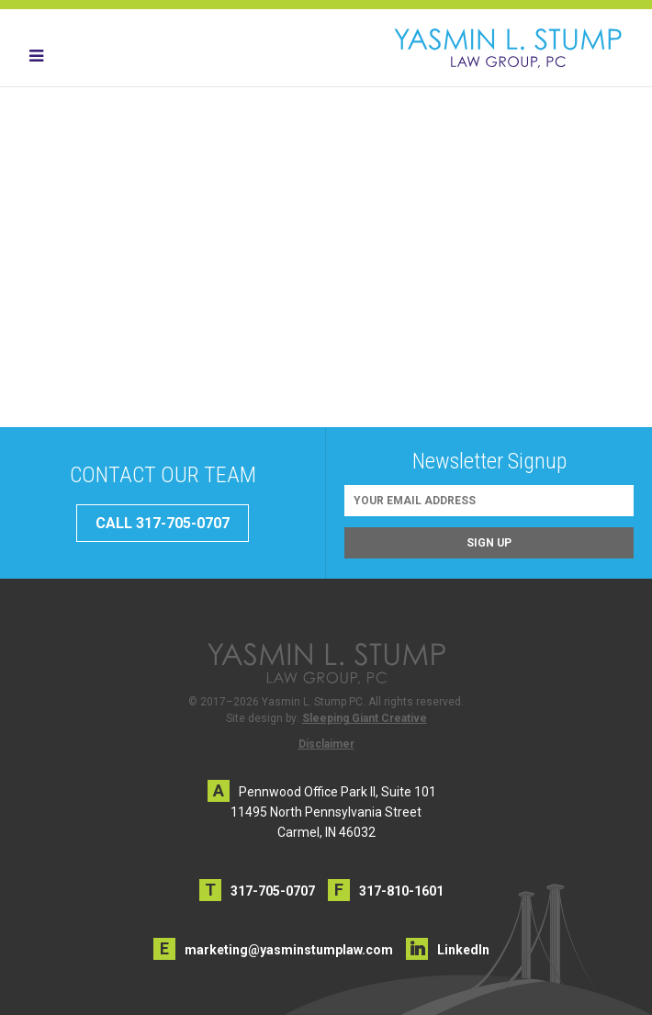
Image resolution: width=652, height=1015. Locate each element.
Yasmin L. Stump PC (508, 48)
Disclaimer (326, 744)
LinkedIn (463, 949)
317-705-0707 (272, 891)
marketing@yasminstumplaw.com (289, 949)
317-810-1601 (401, 891)
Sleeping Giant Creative (364, 718)
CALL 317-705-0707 (163, 523)
